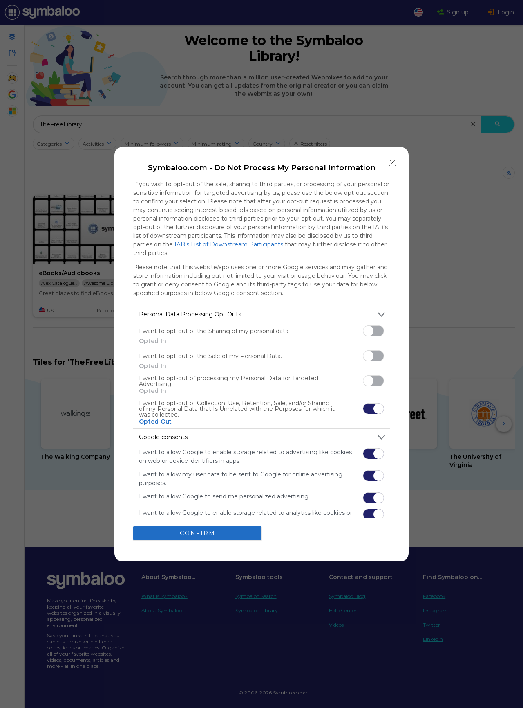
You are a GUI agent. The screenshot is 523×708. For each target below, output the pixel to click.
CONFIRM (197, 533)
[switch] (373, 330)
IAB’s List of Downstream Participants (228, 244)
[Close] (392, 163)
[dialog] (261, 354)
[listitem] (261, 314)
